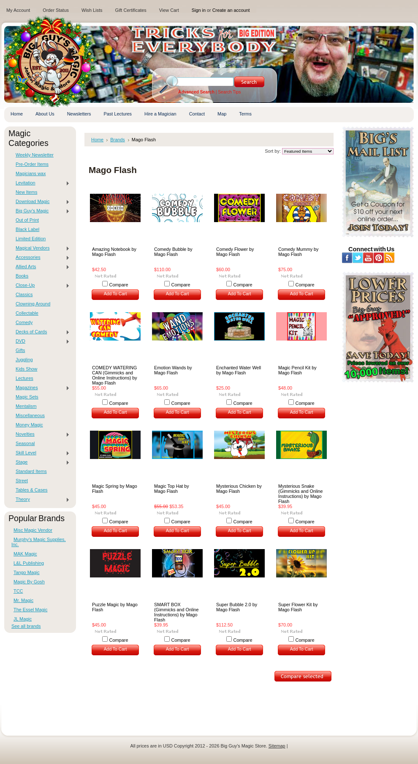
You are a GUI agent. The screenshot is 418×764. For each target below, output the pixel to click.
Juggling (24, 359)
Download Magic (40, 202)
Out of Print (27, 220)
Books (22, 275)
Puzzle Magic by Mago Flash (115, 607)
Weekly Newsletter (35, 154)
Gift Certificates (130, 10)
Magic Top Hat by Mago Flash (171, 489)
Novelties (40, 434)
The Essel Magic (30, 609)
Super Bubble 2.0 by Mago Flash (236, 607)
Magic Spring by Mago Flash (114, 489)
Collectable (27, 313)
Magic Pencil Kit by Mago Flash (297, 370)
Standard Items (31, 471)
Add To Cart (115, 293)
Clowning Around (33, 303)
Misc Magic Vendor (33, 530)
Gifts (20, 350)
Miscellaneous (30, 415)
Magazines (40, 388)
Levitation (40, 183)
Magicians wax (31, 173)
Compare (118, 284)
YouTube (368, 258)
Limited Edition (31, 238)
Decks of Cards (40, 332)
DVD (40, 341)
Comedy (24, 322)
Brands (117, 139)
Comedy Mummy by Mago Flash (298, 252)
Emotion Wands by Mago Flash (173, 370)
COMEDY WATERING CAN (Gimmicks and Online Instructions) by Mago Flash (114, 375)
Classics (24, 294)
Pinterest (379, 258)
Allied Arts (40, 267)
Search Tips (229, 92)
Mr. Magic (23, 600)
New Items (26, 192)
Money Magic (29, 424)
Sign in (199, 10)
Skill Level (40, 453)
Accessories (40, 258)
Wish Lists (92, 10)
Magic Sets (27, 396)
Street (22, 480)
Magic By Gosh (29, 581)
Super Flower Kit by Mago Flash (298, 607)
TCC (18, 591)
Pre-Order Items (32, 164)
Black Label (27, 229)
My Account (18, 10)
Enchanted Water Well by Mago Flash (238, 370)
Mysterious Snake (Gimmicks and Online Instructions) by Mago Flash (300, 494)
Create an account (231, 10)
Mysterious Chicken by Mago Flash (239, 489)
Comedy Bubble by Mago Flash (173, 252)
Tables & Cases (32, 489)
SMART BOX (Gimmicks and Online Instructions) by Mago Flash (176, 612)
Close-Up (40, 286)
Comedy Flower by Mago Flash (235, 252)
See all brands (26, 626)
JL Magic (23, 618)
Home (97, 139)
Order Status (56, 10)
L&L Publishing (29, 563)
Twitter (358, 258)
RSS (389, 258)
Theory (40, 500)
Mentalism (26, 406)
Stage (40, 462)
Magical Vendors (40, 248)
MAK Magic (25, 553)
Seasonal (25, 443)
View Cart (169, 10)
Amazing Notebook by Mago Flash (114, 252)
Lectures (24, 378)
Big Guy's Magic (40, 211)
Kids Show (26, 368)
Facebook (347, 258)
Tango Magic (27, 572)
